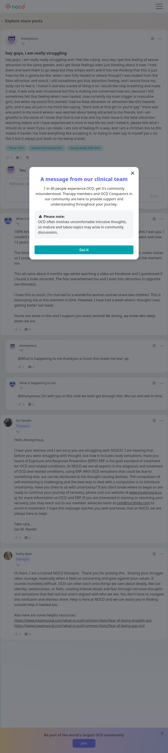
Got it (84, 249)
